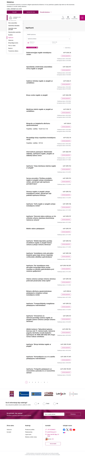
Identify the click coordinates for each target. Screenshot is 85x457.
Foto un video (12, 64)
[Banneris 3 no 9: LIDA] (36, 394)
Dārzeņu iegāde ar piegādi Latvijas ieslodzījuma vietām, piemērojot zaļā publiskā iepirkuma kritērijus (38, 193)
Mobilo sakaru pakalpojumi (35, 229)
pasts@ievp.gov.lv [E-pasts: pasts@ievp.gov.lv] (51, 432)
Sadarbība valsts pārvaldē (12, 47)
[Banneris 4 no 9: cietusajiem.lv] (49, 394)
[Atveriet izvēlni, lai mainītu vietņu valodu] (68, 18)
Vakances (10, 58)
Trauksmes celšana (13, 69)
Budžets (10, 53)
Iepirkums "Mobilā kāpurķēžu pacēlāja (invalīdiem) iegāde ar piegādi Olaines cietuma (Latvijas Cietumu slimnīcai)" (39, 243)
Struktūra (10, 30)
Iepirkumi (10, 56)
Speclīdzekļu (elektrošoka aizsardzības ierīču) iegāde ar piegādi (39, 68)
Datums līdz (54, 42)
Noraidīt (14, 12)
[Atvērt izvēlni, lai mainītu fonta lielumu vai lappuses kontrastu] (74, 18)
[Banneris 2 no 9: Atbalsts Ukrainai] (24, 394)
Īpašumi (10, 66)
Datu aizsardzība (12, 41)
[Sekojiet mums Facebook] (64, 430)
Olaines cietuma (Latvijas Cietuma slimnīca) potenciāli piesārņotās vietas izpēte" (41, 280)
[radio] (37, 403)
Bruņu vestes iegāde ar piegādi (36, 95)
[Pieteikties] (73, 414)
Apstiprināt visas (31, 12)
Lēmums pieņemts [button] (66, 55)
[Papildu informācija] (52, 439)
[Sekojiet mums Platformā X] (67, 430)
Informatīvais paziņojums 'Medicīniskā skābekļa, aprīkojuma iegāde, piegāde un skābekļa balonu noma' (40, 153)
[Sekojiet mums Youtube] (74, 430)
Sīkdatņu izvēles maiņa (31, 437)
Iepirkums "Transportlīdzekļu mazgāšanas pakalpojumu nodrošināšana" (40, 304)
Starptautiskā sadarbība (14, 50)
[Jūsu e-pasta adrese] (54, 414)
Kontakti (9, 432)
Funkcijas (10, 33)
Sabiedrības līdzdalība (13, 44)
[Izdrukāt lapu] (76, 27)
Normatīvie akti (12, 38)
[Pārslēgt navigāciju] (82, 17)
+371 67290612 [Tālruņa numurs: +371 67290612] (51, 429)
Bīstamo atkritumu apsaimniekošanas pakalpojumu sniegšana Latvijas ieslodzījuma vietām (39, 293)
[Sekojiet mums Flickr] (64, 432)
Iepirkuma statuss (32, 38)
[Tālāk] (75, 394)
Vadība (10, 28)
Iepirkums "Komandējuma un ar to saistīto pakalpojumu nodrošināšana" (40, 357)
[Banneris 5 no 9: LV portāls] (61, 394)
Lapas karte (28, 434)
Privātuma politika (29, 429)
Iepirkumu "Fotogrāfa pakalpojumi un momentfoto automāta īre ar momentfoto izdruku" (40, 371)
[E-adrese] (48, 439)
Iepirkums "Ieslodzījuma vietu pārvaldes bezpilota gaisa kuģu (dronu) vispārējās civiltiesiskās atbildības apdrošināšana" (39, 255)
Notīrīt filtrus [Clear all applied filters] (67, 47)
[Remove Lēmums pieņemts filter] (37, 47)
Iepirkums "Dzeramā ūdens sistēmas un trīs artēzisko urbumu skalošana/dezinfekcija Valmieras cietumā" (41, 218)
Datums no (32, 42)
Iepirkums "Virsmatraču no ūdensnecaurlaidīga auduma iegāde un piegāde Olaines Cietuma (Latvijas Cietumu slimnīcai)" (40, 318)
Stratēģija (10, 36)
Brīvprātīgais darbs (13, 61)
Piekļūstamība (28, 432)
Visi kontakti (53, 443)
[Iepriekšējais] (9, 394)
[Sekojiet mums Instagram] (71, 430)
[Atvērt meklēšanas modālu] (63, 18)
